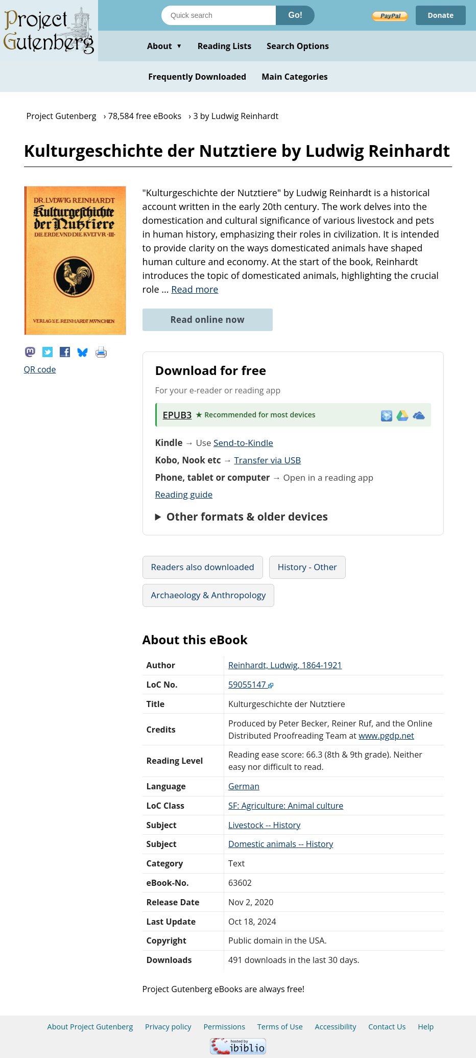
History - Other (307, 567)
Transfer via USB (267, 460)
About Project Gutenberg (90, 1026)
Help (426, 1026)
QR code (40, 369)
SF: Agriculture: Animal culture (285, 805)
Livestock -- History (264, 825)
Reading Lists (225, 46)
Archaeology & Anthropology (208, 595)
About (164, 46)
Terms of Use (280, 1026)
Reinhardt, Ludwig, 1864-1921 (285, 665)
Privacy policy (168, 1026)
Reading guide (184, 494)
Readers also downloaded (202, 567)
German (243, 786)
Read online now (208, 319)
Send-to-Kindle (243, 443)
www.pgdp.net (386, 735)
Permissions (224, 1026)
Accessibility (335, 1026)
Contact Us (387, 1026)
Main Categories (294, 76)
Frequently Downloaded (197, 76)
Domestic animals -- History (280, 844)
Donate (440, 15)
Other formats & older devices (247, 516)
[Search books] (218, 15)
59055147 (250, 684)
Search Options (298, 46)
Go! (295, 15)
